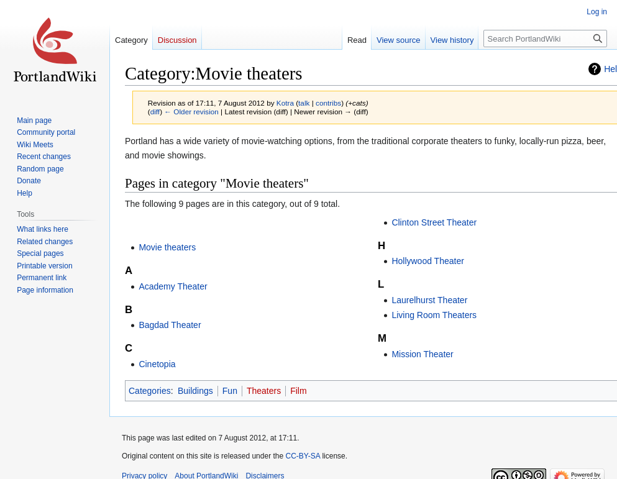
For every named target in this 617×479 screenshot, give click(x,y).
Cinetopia (157, 364)
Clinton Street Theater (434, 222)
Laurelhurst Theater (429, 300)
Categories (150, 391)
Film (298, 391)
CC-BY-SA (302, 456)
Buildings (195, 391)
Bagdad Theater (170, 325)
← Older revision (191, 111)
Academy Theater (173, 286)
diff (155, 111)
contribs (328, 103)
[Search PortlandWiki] (545, 38)
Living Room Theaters (434, 315)
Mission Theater (422, 354)
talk (303, 103)
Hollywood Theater (427, 261)
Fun (229, 391)
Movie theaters (167, 247)
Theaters (264, 391)
